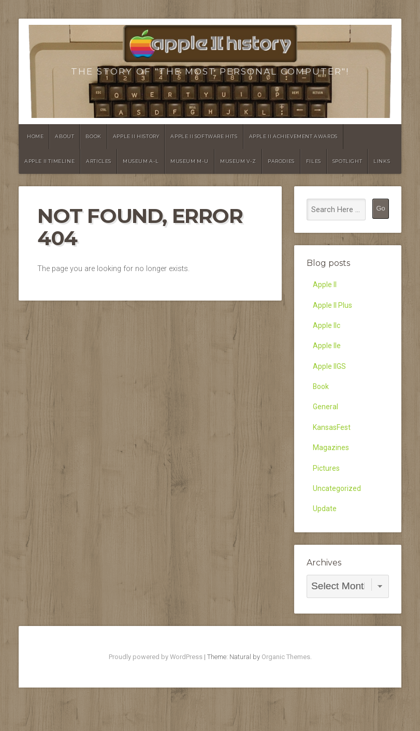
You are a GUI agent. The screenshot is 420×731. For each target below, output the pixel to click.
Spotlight (347, 161)
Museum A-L (141, 161)
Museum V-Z (238, 161)
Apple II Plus (333, 307)
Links (381, 161)
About (64, 136)
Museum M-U (189, 161)
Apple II (325, 285)
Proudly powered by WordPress (155, 669)
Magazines (331, 456)
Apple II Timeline (49, 161)
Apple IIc (327, 328)
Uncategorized (337, 499)
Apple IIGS (330, 371)
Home (35, 136)
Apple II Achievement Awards (293, 136)
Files (313, 161)
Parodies (281, 161)
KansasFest (332, 435)
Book (93, 136)
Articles (98, 161)
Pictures (326, 477)
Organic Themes (286, 669)
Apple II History (136, 136)
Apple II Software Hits (203, 136)
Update (325, 520)
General (326, 413)
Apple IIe (327, 349)
